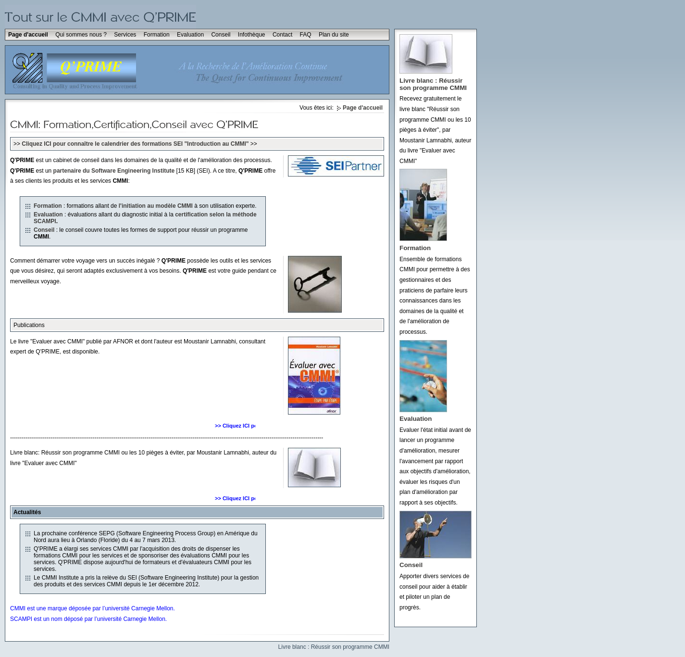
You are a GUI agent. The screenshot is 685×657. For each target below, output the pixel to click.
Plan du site (334, 34)
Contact (282, 34)
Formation (157, 34)
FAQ (305, 34)
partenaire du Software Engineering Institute (114, 170)
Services (125, 34)
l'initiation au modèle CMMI (156, 205)
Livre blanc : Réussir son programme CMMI (333, 647)
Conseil (220, 34)
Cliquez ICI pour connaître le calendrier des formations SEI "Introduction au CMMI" (135, 143)
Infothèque (251, 34)
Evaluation (190, 34)
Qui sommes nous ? (81, 34)
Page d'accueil (28, 34)
